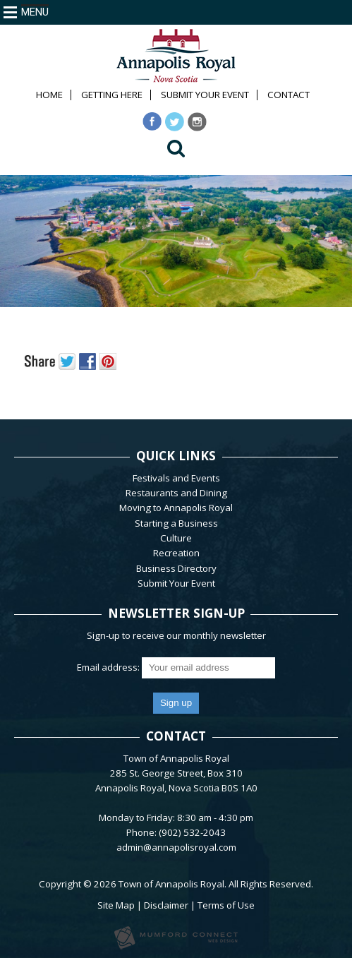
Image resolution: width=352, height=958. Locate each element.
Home (49, 95)
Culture (176, 538)
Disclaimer (166, 905)
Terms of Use (226, 905)
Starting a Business (176, 523)
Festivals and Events (176, 478)
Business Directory (176, 568)
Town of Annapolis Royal (171, 884)
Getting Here (111, 95)
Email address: (109, 667)
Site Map (116, 905)
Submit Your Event (205, 95)
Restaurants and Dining (176, 492)
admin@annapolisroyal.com (176, 847)
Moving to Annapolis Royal (176, 507)
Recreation (176, 552)
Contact (288, 95)
